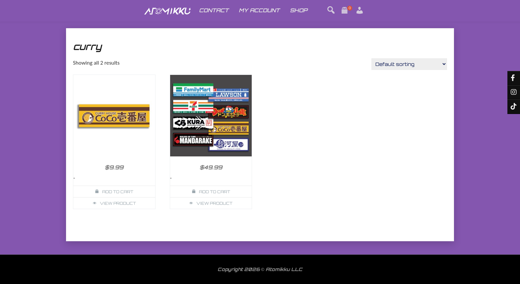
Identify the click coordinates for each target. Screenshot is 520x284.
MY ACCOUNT (259, 10)
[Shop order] (409, 64)
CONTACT (213, 10)
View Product (118, 203)
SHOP (298, 10)
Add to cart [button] (117, 191)
